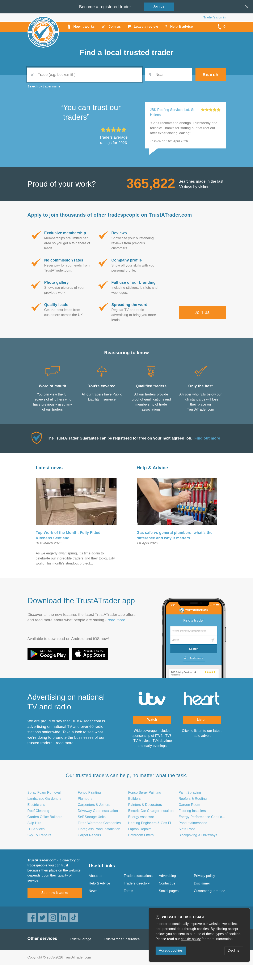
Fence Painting (89, 792)
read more (116, 620)
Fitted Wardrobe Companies (99, 823)
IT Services (36, 829)
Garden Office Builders (45, 817)
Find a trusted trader (127, 52)
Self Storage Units (92, 817)
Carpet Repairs (89, 835)
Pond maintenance (193, 823)
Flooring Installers (192, 811)
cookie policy (191, 939)
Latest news (49, 467)
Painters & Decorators (145, 804)
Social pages (169, 891)
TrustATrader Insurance (122, 939)
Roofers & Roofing (193, 798)
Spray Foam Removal (44, 792)
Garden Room (189, 804)
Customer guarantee (209, 891)
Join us (202, 312)
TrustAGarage (80, 939)
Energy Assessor (141, 817)
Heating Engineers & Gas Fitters (153, 823)
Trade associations (138, 876)
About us (95, 876)
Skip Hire (35, 823)
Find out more (207, 438)
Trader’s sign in (214, 17)
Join (159, 6)
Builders (134, 798)
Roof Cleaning (38, 811)
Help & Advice (152, 467)
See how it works (54, 893)
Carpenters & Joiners (94, 804)
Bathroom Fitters (141, 835)
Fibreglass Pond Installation (99, 829)
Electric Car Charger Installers (151, 811)
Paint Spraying (190, 792)
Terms (128, 891)
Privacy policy (204, 876)
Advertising (167, 876)
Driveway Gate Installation (98, 811)
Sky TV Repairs (39, 835)
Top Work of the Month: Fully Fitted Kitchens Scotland (68, 535)
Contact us (167, 883)
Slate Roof (187, 829)
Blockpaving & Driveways (198, 835)
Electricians (36, 804)
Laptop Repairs (140, 829)
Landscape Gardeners (45, 798)
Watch (152, 719)
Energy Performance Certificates (203, 817)
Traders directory (137, 883)
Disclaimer (202, 883)
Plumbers (85, 798)
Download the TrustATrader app (81, 600)
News (93, 891)
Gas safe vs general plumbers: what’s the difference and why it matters (174, 535)
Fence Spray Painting (144, 792)
